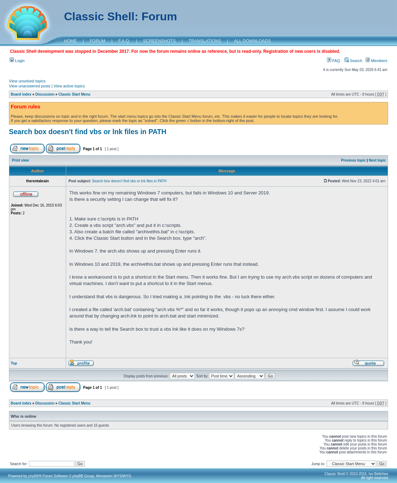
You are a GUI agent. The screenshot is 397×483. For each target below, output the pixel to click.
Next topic (377, 160)
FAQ (333, 61)
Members (376, 61)
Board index (21, 94)
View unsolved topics (27, 81)
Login (17, 61)
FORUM (97, 41)
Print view (20, 160)
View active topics (69, 86)
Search (353, 61)
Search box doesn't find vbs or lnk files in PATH (88, 132)
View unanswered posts (29, 86)
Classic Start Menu (74, 94)
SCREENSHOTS (159, 41)
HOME (70, 41)
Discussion (44, 94)
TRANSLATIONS (205, 41)
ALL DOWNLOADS (252, 41)
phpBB (33, 476)
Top (14, 363)
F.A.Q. (124, 41)
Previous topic (353, 160)
